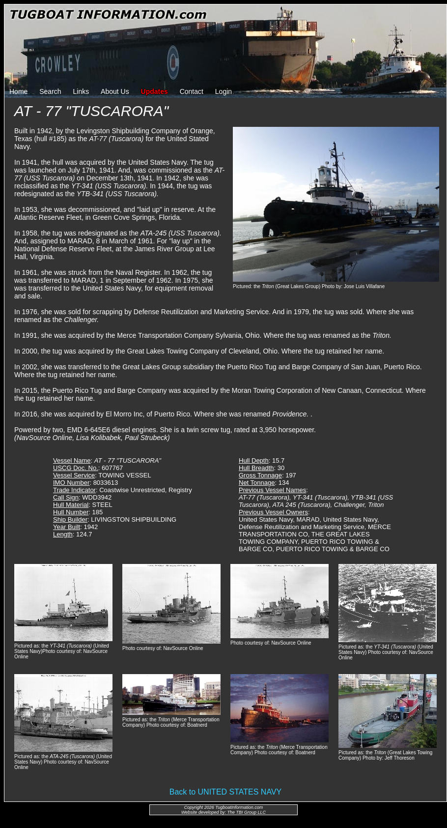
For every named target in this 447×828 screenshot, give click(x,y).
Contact (191, 91)
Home (18, 91)
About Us (115, 91)
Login (223, 91)
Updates (154, 91)
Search (50, 91)
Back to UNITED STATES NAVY (225, 792)
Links (81, 91)
